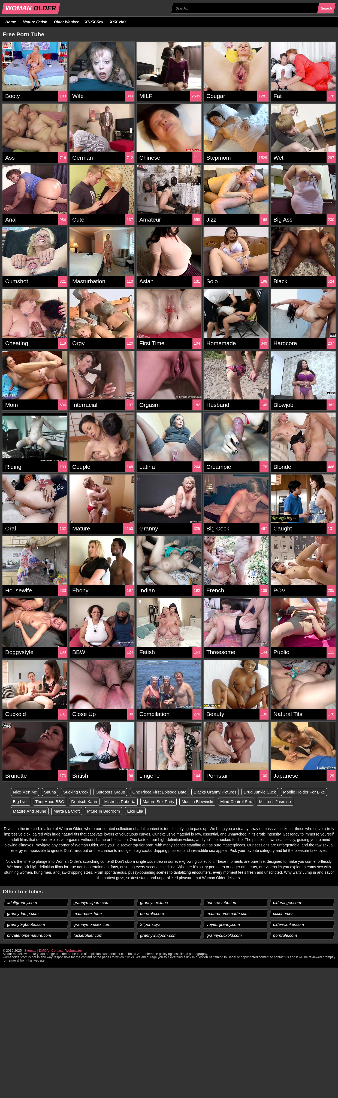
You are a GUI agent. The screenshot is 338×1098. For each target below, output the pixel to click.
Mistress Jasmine (30, 811)
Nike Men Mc (25, 792)
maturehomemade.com (227, 914)
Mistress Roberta (178, 801)
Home (11, 22)
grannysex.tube (154, 903)
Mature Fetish (35, 22)
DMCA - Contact (51, 951)
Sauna (52, 792)
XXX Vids (118, 22)
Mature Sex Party (219, 801)
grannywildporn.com (158, 935)
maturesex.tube (87, 914)
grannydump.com (23, 914)
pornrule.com (152, 914)
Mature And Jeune (72, 811)
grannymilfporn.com (91, 903)
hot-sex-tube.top (221, 903)
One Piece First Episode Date (168, 792)
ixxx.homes (283, 914)
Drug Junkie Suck (275, 792)
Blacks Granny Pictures (227, 792)
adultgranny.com (22, 903)
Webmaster (73, 951)
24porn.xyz (150, 925)
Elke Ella (183, 811)
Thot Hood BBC (104, 801)
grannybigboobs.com (26, 925)
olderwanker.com (288, 925)
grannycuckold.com (224, 935)
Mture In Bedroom (150, 811)
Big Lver (73, 801)
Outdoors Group (116, 792)
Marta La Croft (111, 811)
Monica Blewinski (260, 801)
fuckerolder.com (88, 935)
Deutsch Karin (140, 801)
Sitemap (30, 951)
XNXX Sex (94, 22)
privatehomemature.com (29, 935)
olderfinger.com (287, 903)
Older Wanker (66, 22)
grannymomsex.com (92, 925)
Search (326, 8)
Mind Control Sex (301, 801)
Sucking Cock (79, 792)
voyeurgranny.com (223, 925)
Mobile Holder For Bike (35, 801)
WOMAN (31, 8)
